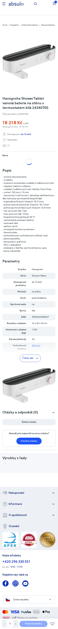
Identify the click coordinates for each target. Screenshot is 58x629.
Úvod (4, 25)
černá (36, 161)
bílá (7, 161)
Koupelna (14, 25)
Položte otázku (29, 441)
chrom (21, 161)
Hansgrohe (37, 269)
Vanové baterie (48, 25)
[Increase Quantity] (16, 623)
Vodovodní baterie (30, 25)
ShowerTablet (39, 276)
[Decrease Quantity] (4, 623)
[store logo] (16, 4)
